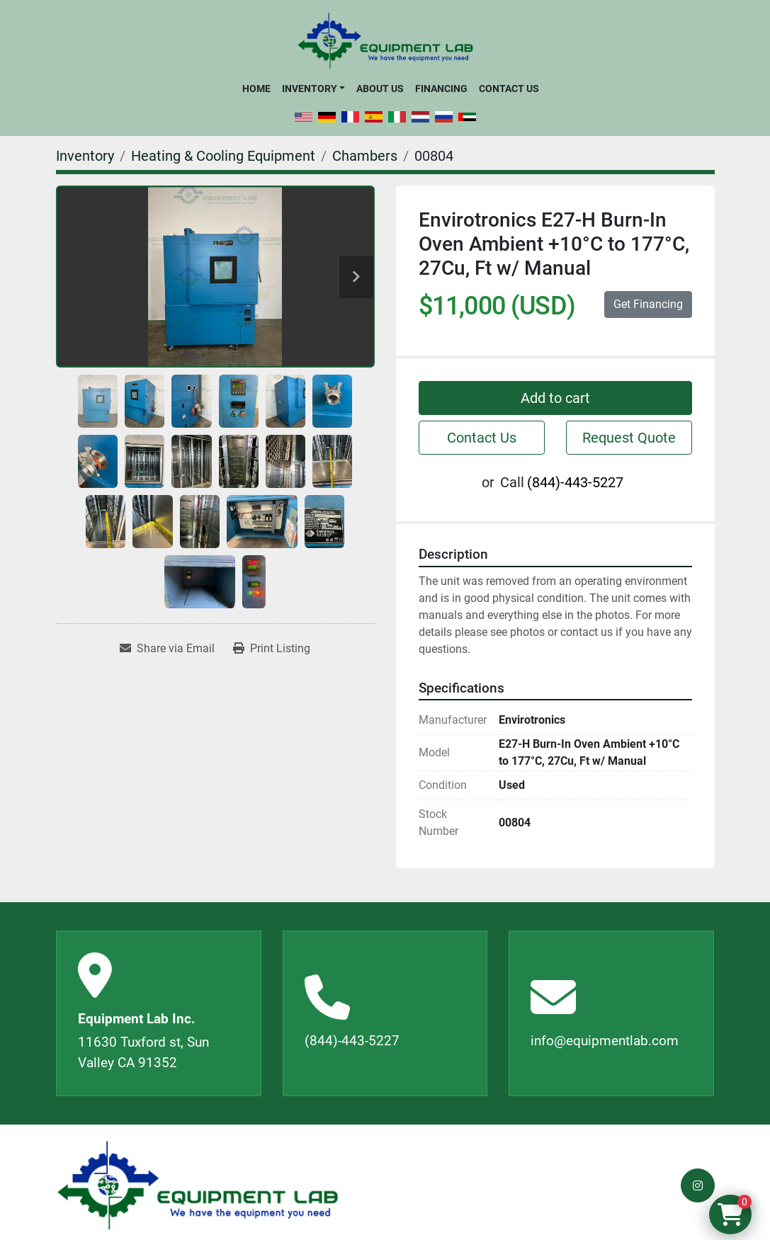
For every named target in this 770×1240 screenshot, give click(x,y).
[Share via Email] (167, 648)
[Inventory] (85, 155)
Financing (441, 88)
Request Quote (629, 437)
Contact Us (509, 88)
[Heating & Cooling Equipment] (223, 155)
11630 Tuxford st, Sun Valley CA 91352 (143, 1052)
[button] (313, 88)
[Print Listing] (271, 648)
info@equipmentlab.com (605, 1041)
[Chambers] (364, 155)
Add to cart (555, 397)
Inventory (309, 88)
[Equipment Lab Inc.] (197, 1186)
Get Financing (648, 304)
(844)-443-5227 (575, 482)
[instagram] (698, 1185)
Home (256, 88)
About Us (380, 88)
